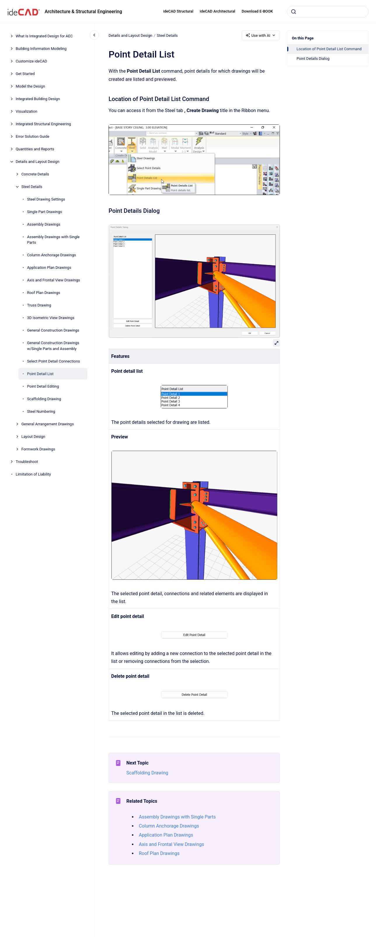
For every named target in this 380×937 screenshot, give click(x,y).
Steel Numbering (41, 411)
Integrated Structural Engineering (43, 124)
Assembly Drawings (43, 224)
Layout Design (33, 436)
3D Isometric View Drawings (50, 318)
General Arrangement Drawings (47, 424)
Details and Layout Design (38, 161)
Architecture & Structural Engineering (83, 11)
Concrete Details (35, 174)
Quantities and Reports (35, 149)
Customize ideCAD (31, 61)
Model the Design (30, 86)
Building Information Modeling (41, 48)
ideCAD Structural (178, 11)
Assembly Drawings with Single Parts (53, 240)
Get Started (25, 74)
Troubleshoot (27, 461)
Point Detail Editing (43, 386)
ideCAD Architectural (217, 11)
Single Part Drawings (44, 212)
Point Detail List (40, 374)
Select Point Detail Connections (53, 361)
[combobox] (327, 11)
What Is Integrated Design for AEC (44, 36)
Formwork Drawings (38, 449)
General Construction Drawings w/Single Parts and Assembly (53, 346)
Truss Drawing (39, 305)
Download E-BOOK (257, 11)
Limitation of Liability (33, 474)
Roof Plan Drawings (43, 292)
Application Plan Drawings (49, 267)
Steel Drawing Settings (46, 199)
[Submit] (293, 11)
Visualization (26, 111)
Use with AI (260, 35)
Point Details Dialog (313, 58)
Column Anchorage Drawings (51, 255)
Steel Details (31, 186)
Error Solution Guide (32, 136)
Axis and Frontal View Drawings (53, 280)
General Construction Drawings (53, 330)
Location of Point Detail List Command (329, 49)
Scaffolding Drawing (44, 399)
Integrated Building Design (38, 99)
